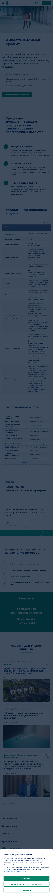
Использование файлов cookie (15, 871)
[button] (44, 854)
